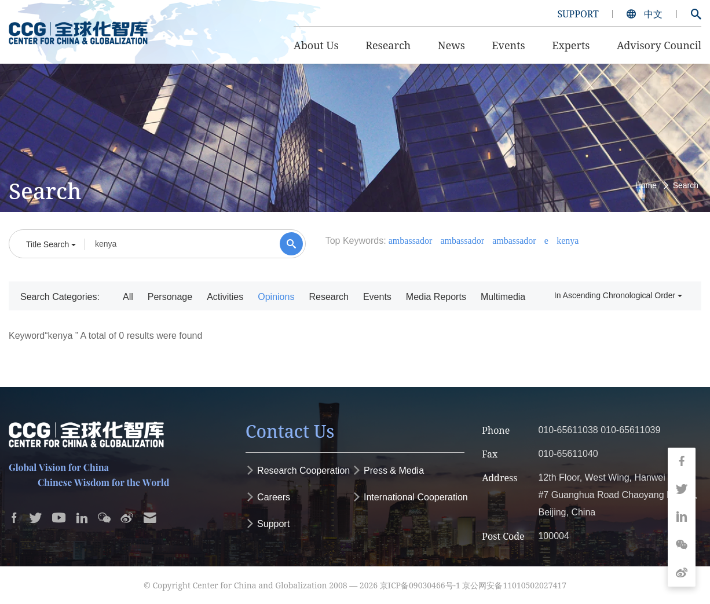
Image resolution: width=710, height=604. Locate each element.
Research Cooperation (298, 470)
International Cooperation (410, 497)
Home (646, 185)
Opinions (276, 297)
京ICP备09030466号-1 (420, 585)
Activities (225, 297)
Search (685, 185)
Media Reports (436, 297)
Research (328, 297)
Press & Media (388, 470)
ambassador (411, 241)
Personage (170, 297)
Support (268, 524)
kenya (568, 241)
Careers (268, 497)
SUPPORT (577, 14)
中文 (646, 14)
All (128, 297)
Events (377, 297)
